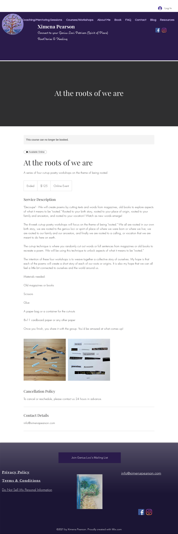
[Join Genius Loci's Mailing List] (89, 457)
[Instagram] (164, 30)
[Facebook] (157, 30)
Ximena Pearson (56, 26)
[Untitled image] (45, 360)
